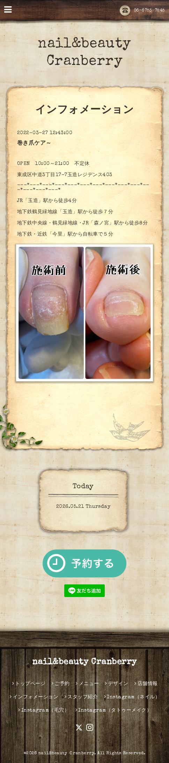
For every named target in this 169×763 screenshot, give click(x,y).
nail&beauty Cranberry (84, 662)
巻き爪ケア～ (34, 143)
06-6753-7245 (142, 10)
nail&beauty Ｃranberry (66, 753)
